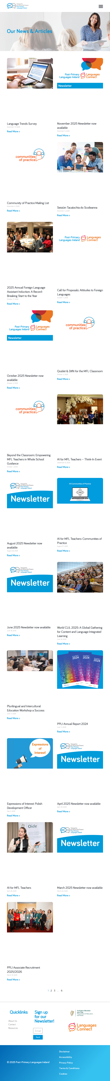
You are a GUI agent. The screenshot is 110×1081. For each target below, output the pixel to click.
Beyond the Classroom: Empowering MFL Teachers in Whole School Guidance (29, 459)
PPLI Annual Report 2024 (72, 724)
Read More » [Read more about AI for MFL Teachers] (13, 895)
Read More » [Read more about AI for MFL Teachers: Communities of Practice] (63, 551)
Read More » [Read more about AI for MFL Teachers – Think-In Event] (63, 467)
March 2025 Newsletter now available (79, 888)
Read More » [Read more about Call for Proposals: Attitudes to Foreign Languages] (63, 302)
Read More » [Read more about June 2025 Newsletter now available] (13, 635)
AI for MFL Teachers (19, 888)
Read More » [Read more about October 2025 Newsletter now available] (13, 388)
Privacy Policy (66, 1063)
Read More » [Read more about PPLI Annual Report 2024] (63, 731)
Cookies (63, 1074)
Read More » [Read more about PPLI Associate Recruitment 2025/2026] (13, 979)
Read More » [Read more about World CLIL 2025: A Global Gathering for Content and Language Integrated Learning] (63, 644)
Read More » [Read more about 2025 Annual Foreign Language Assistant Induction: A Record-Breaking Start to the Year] (13, 304)
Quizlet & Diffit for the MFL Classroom (80, 371)
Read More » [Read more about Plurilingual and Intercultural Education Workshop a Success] (13, 718)
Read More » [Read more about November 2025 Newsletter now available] (63, 135)
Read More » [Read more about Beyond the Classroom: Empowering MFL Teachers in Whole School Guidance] (13, 471)
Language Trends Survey (22, 124)
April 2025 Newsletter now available (78, 804)
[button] (100, 6)
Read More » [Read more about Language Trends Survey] (13, 131)
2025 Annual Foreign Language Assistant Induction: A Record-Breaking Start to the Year (26, 292)
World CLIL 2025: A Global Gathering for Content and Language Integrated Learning (79, 632)
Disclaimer (64, 1052)
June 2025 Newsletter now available (28, 627)
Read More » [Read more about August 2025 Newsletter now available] (13, 555)
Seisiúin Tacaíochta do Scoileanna (77, 207)
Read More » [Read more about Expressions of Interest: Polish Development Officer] (13, 816)
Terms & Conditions (69, 1068)
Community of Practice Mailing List (28, 203)
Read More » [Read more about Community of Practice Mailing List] (13, 211)
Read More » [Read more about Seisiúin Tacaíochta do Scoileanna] (63, 215)
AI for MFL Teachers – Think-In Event (79, 459)
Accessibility (65, 1057)
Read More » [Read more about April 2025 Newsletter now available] (63, 811)
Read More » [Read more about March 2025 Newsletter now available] (63, 895)
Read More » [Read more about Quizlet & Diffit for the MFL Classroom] (63, 379)
